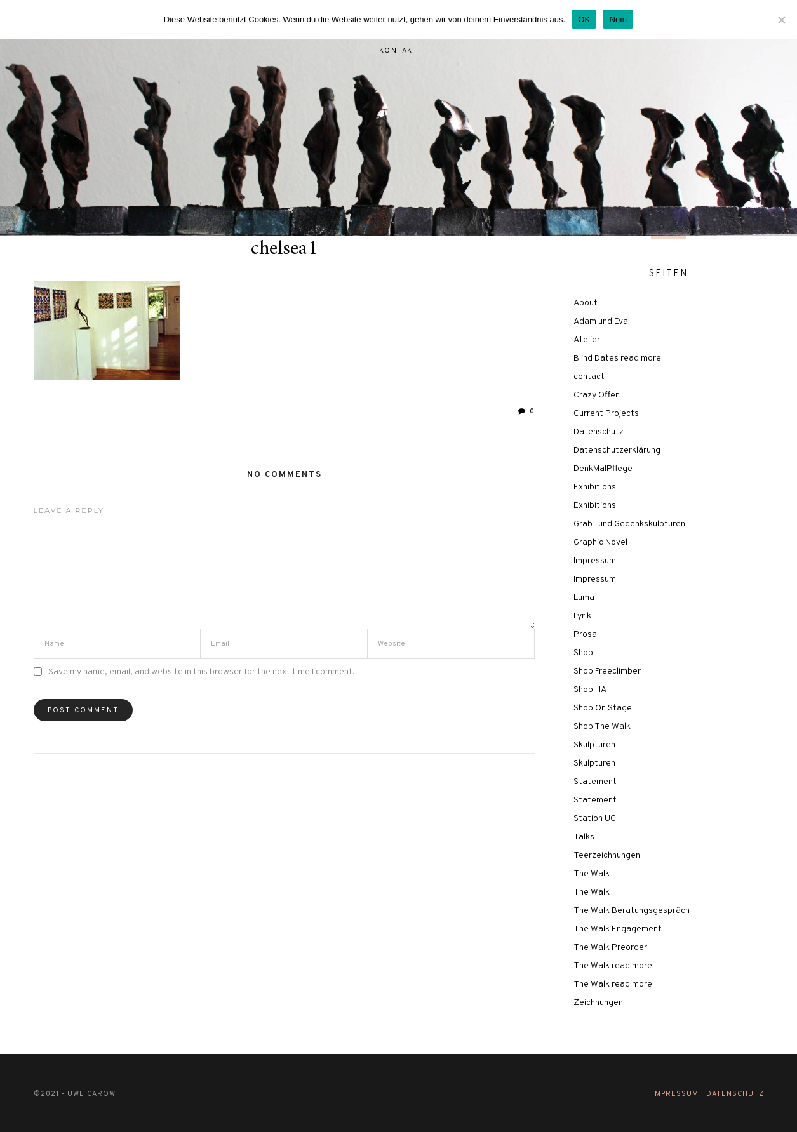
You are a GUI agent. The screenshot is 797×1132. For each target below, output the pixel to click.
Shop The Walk (602, 726)
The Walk (591, 874)
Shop (583, 653)
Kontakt (399, 50)
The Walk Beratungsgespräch (631, 910)
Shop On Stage (602, 708)
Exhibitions (594, 487)
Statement (595, 781)
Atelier (586, 340)
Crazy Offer (596, 395)
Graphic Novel (600, 542)
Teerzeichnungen (606, 855)
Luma (583, 597)
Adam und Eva (600, 321)
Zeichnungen (598, 1002)
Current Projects (606, 413)
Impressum (594, 561)
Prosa (585, 634)
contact (589, 376)
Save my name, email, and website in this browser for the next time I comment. (201, 672)
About (585, 303)
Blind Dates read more (617, 358)
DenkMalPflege (603, 468)
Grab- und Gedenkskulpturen (629, 524)
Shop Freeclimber (607, 671)
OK (584, 19)
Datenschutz (598, 432)
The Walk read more (612, 966)
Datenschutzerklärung (616, 450)
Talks (583, 837)
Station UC (594, 818)
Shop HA (589, 689)
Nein (618, 19)
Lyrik (582, 616)
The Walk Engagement (617, 929)
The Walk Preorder (610, 947)
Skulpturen (594, 745)
